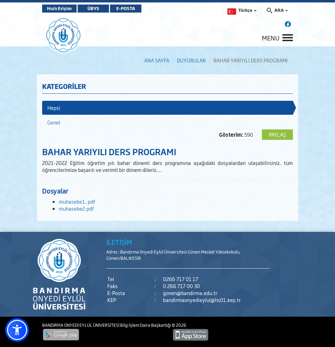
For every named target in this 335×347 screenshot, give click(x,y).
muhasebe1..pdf (77, 201)
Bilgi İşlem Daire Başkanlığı (146, 325)
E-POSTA (125, 8)
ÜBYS (93, 8)
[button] (17, 330)
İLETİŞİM (119, 242)
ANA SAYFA (156, 60)
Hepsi (53, 107)
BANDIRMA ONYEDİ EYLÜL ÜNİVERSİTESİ (81, 325)
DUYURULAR (191, 60)
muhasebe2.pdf (76, 208)
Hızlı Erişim (59, 8)
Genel (53, 122)
